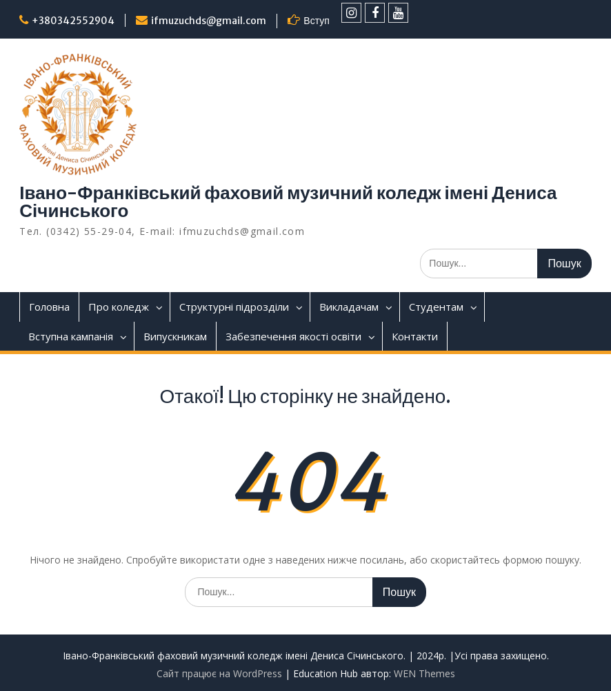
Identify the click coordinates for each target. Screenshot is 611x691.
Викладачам (349, 306)
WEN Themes (424, 673)
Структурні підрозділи (234, 306)
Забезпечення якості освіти (293, 336)
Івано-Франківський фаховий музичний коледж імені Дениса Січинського (288, 201)
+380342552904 (73, 20)
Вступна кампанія (70, 336)
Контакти (415, 336)
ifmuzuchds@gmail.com (208, 20)
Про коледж (118, 306)
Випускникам (175, 336)
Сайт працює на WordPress (219, 673)
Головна (49, 306)
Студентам (436, 306)
